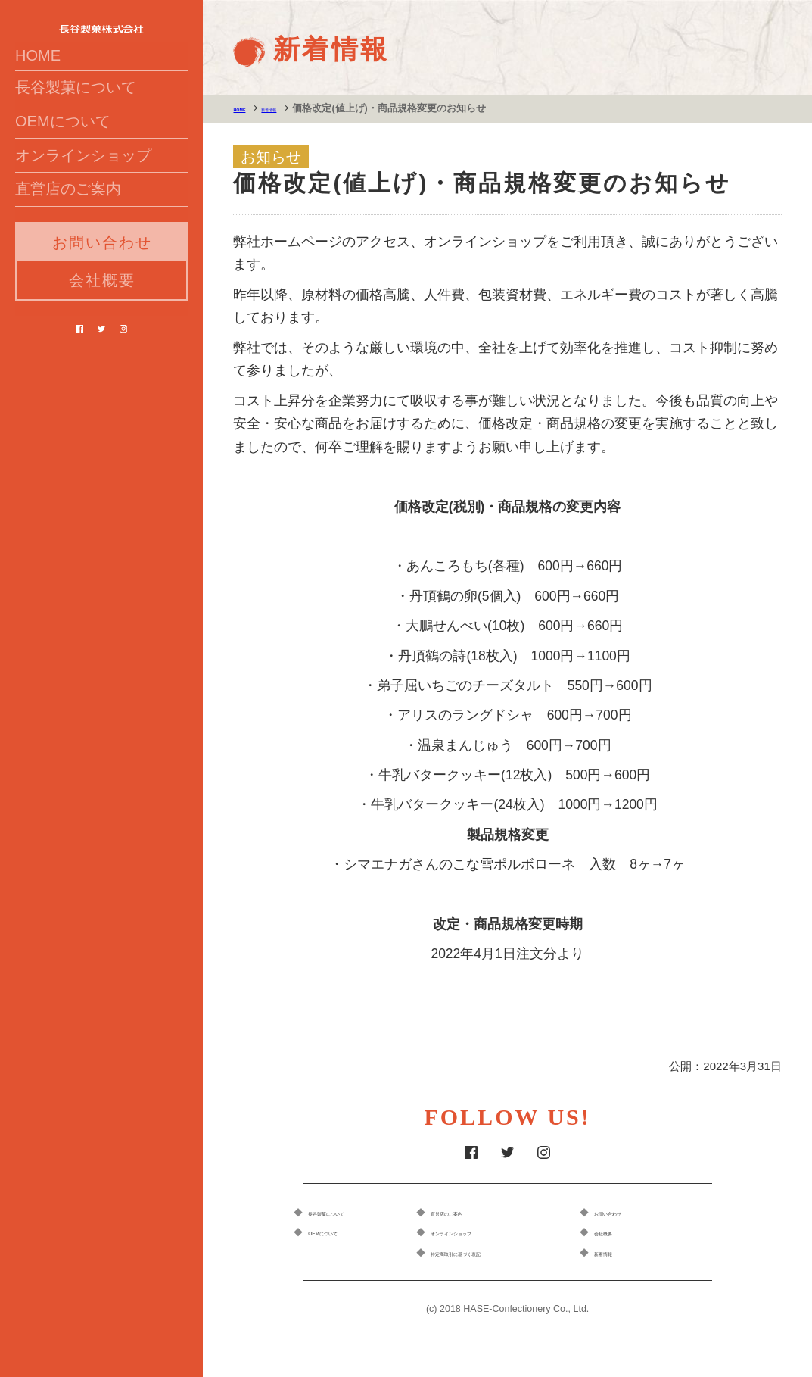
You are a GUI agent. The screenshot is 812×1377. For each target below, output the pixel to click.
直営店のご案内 (68, 269)
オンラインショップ (83, 225)
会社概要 (102, 366)
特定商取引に (502, 1254)
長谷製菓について (75, 138)
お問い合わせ (102, 328)
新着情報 (297, 108)
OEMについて (62, 181)
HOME (38, 95)
